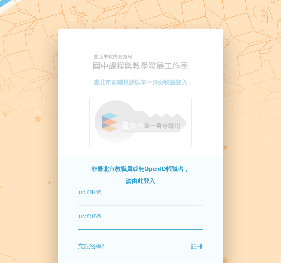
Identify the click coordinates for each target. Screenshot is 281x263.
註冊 (197, 243)
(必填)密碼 (90, 212)
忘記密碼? (91, 243)
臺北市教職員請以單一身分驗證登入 (140, 79)
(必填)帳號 (90, 188)
